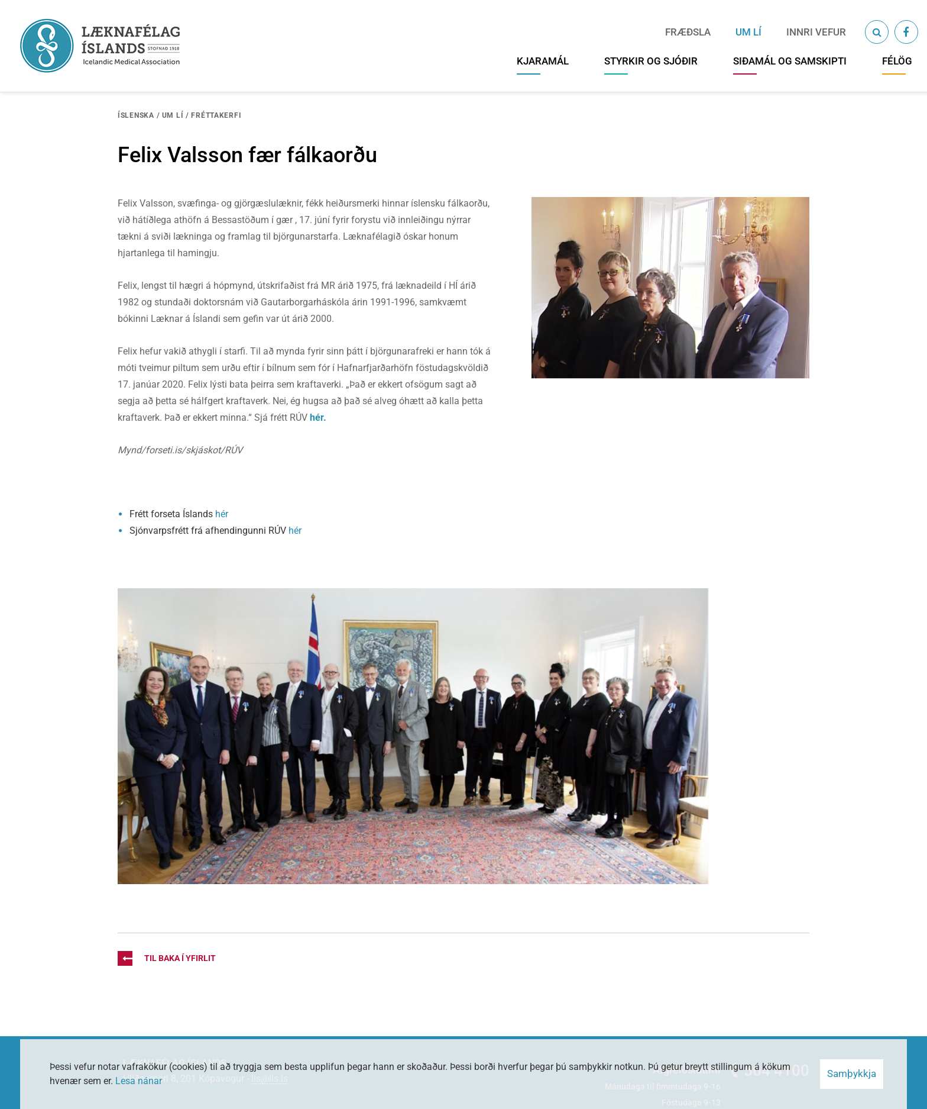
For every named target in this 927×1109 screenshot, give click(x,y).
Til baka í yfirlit (167, 958)
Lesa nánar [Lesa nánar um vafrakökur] (138, 1081)
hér (221, 514)
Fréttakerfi (216, 115)
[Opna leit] (877, 32)
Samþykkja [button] (851, 1073)
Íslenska (136, 115)
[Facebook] (906, 32)
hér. (318, 417)
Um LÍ (173, 115)
